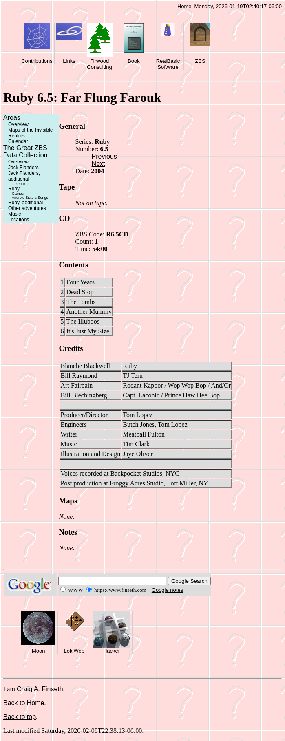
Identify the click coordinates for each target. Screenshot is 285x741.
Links (69, 61)
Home (184, 6)
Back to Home (23, 702)
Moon (38, 651)
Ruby (14, 189)
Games (18, 194)
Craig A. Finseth (40, 689)
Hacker (111, 651)
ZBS (200, 61)
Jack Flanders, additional (24, 176)
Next (98, 163)
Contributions (37, 61)
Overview (18, 124)
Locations (18, 220)
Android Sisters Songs (30, 198)
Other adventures (27, 208)
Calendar (18, 141)
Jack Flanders (23, 167)
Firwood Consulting (99, 64)
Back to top (19, 716)
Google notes (167, 590)
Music (14, 214)
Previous (104, 156)
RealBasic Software (168, 64)
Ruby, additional (25, 202)
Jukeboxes (20, 184)
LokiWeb (74, 651)
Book (134, 61)
